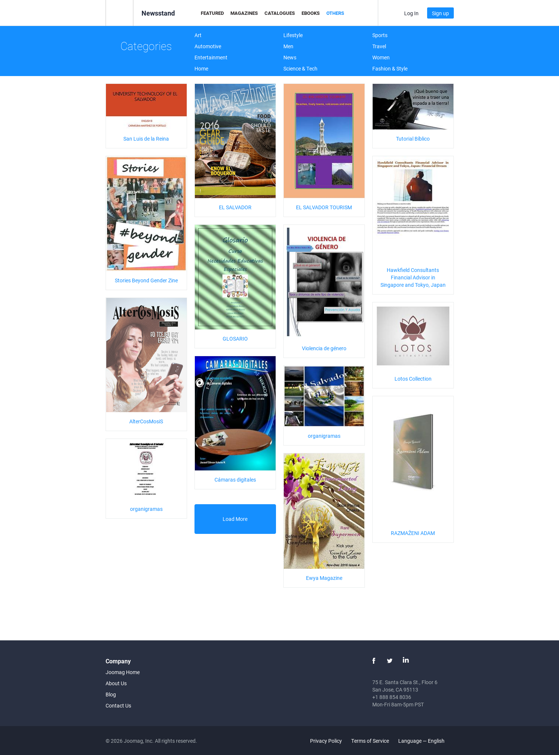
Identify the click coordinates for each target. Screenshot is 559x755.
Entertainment (210, 57)
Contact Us (118, 705)
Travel (379, 46)
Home (201, 68)
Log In (411, 13)
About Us (116, 683)
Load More (235, 518)
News (289, 57)
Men (288, 46)
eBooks (311, 13)
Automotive (207, 46)
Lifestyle (293, 35)
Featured (212, 13)
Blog (111, 694)
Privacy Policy (326, 740)
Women (381, 57)
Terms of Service (370, 740)
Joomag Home (123, 672)
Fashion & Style (389, 68)
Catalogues (279, 13)
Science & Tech (300, 68)
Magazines (244, 13)
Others (335, 13)
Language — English (425, 740)
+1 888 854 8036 (391, 696)
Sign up (440, 13)
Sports (379, 35)
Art (198, 35)
